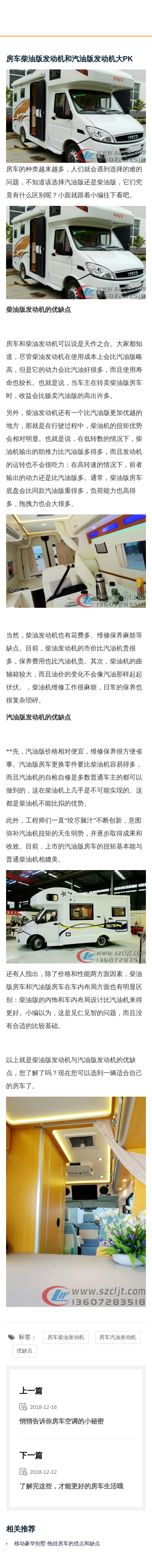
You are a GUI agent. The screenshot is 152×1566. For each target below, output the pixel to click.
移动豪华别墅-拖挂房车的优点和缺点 (57, 1543)
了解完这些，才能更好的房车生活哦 (71, 1486)
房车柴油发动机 (65, 1337)
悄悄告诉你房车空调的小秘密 (61, 1421)
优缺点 (24, 1351)
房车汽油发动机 (117, 1337)
